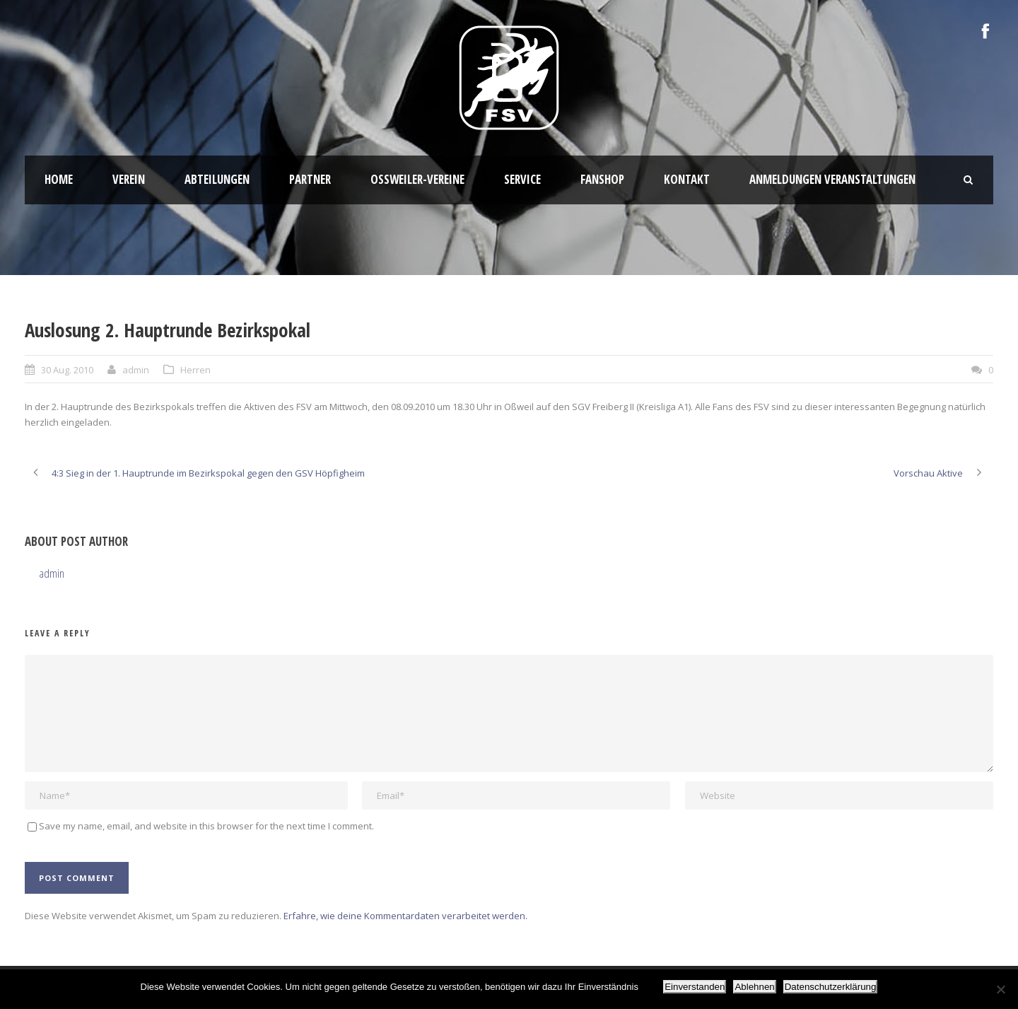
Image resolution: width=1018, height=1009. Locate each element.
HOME (59, 179)
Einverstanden (695, 986)
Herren (195, 369)
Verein (128, 179)
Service (522, 179)
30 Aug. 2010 (67, 369)
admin (135, 369)
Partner (310, 179)
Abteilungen (217, 179)
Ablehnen (754, 986)
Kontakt (687, 179)
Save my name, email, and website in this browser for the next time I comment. (206, 826)
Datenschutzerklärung (831, 986)
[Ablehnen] (1000, 989)
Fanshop (602, 179)
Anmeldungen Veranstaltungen (832, 179)
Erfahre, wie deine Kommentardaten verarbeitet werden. (405, 915)
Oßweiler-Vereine (417, 179)
